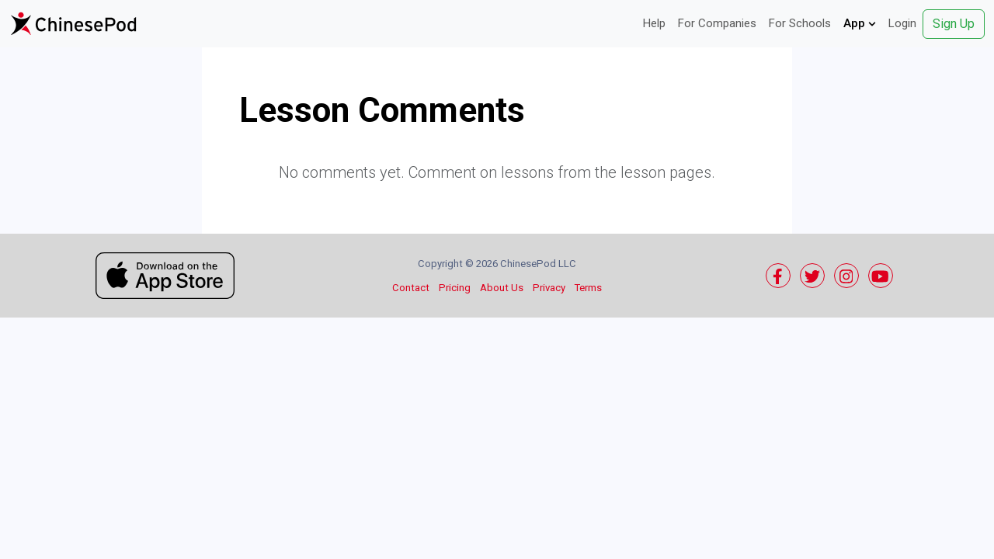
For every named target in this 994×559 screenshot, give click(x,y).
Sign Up (954, 23)
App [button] (859, 23)
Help (654, 23)
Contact (410, 287)
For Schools (800, 23)
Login (902, 23)
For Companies (717, 23)
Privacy (549, 287)
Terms (588, 287)
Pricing (455, 287)
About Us (501, 287)
